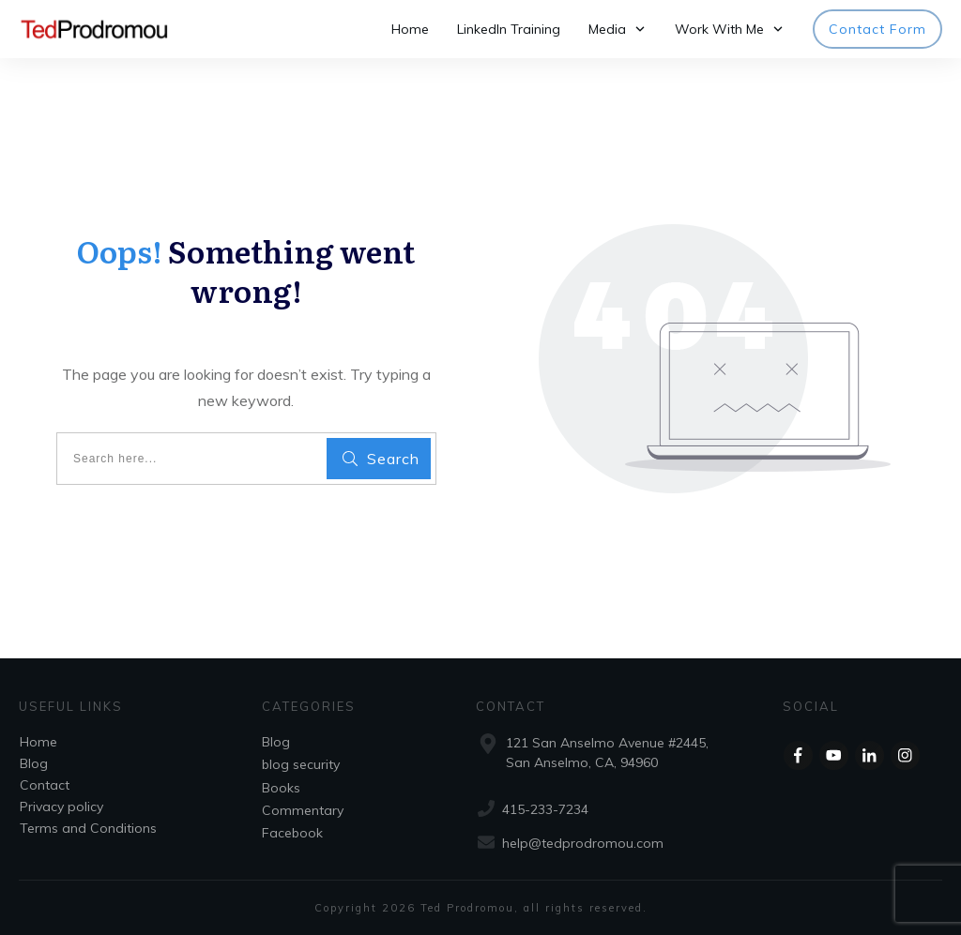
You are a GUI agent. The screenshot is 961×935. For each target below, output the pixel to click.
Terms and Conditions (88, 828)
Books (281, 787)
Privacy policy (61, 806)
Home (38, 741)
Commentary (302, 810)
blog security (301, 764)
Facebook (292, 832)
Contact (44, 785)
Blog (34, 763)
